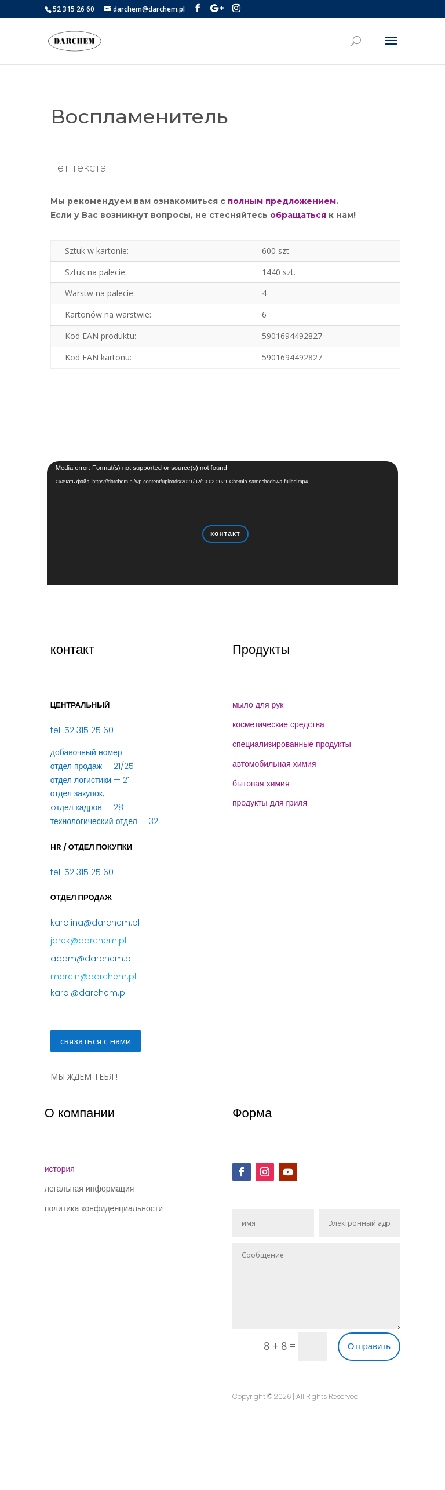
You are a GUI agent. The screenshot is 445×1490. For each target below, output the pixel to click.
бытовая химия (261, 783)
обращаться (298, 215)
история (60, 1169)
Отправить (369, 1346)
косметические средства (278, 724)
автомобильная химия (274, 764)
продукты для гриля (269, 802)
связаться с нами (95, 1041)
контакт (225, 533)
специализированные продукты (291, 744)
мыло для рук (257, 705)
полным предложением (282, 201)
